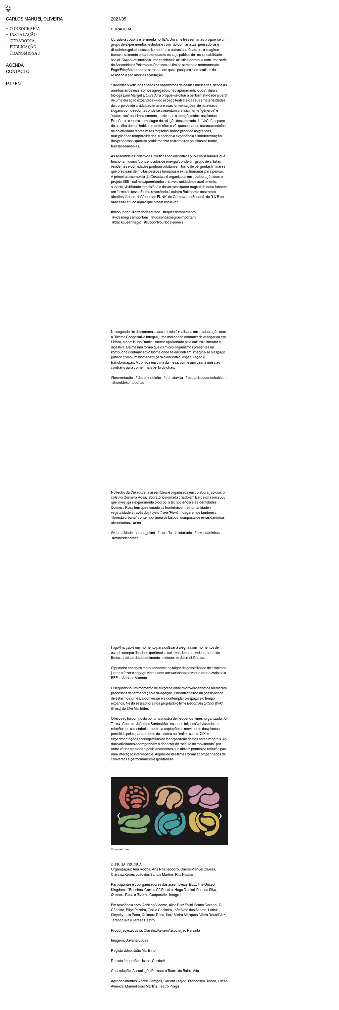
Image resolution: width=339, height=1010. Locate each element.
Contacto (17, 71)
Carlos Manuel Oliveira (34, 18)
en (18, 83)
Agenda (15, 65)
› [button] (220, 814)
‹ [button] (119, 814)
